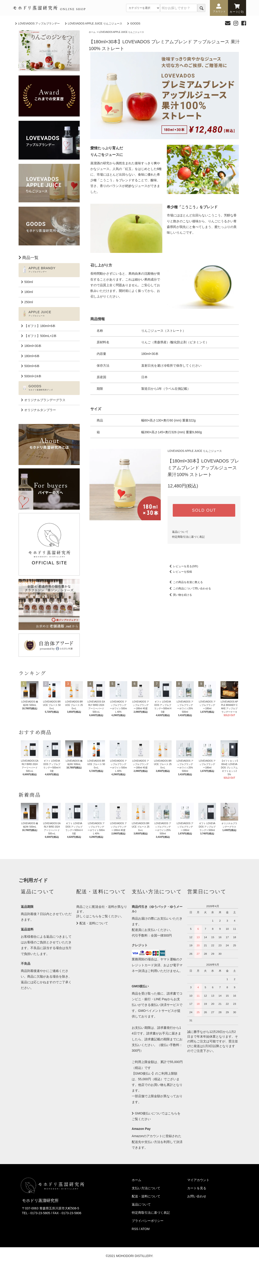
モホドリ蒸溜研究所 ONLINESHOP (49, 8)
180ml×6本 (32, 356)
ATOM (145, 1229)
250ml (28, 302)
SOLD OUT (204, 510)
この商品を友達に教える (185, 582)
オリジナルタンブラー (40, 410)
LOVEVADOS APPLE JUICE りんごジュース (95, 23)
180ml (28, 292)
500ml (28, 282)
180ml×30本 (32, 346)
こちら (93, 916)
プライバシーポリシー (147, 1221)
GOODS (135, 23)
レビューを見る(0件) (183, 566)
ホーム (92, 32)
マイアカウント (198, 1180)
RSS (135, 1229)
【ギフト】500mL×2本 (40, 336)
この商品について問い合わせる (189, 588)
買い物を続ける (180, 594)
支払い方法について (146, 1188)
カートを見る (196, 1188)
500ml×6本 (32, 366)
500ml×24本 (32, 376)
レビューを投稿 (180, 571)
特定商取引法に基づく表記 (188, 536)
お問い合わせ (196, 1196)
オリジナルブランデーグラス (44, 400)
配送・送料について (93, 923)
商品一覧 (30, 257)
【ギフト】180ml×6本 (39, 326)
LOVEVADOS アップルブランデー (39, 23)
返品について (180, 531)
